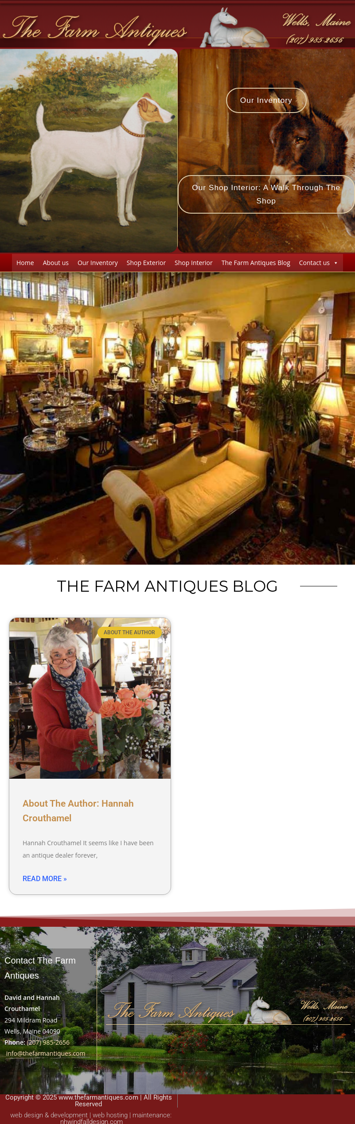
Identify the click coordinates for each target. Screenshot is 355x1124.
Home (25, 264)
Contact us (319, 264)
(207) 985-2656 (48, 1044)
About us (56, 264)
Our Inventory (98, 264)
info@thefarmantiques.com (46, 1055)
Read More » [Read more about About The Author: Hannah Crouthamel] (45, 880)
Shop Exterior (146, 264)
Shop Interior (194, 264)
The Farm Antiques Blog (256, 264)
